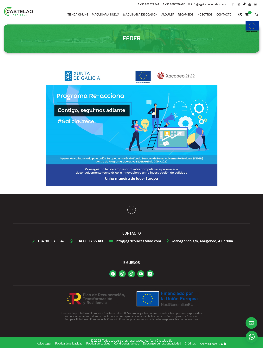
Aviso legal (44, 343)
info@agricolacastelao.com (208, 4)
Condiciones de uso (126, 343)
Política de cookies (98, 343)
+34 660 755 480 (175, 4)
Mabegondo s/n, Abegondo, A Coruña (199, 241)
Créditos (190, 343)
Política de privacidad (68, 343)
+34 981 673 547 (149, 4)
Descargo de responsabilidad (162, 343)
